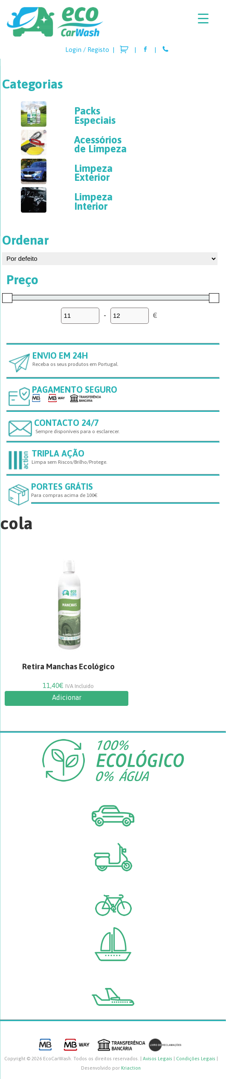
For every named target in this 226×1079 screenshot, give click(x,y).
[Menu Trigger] (203, 18)
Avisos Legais (157, 1058)
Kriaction (131, 1067)
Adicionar (66, 697)
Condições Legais (195, 1058)
